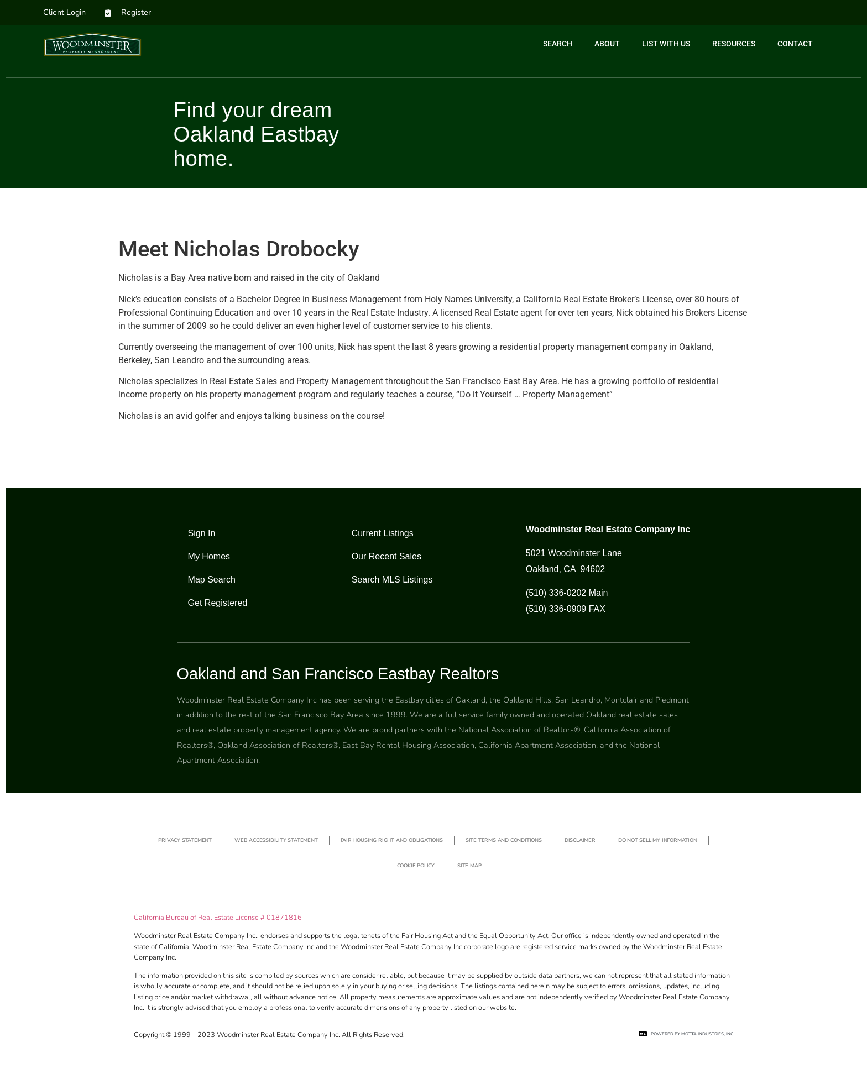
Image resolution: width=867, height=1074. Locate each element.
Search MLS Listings (392, 579)
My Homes (209, 556)
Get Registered (218, 602)
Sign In (202, 533)
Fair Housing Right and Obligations (392, 840)
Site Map (469, 865)
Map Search (212, 579)
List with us (666, 44)
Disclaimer (580, 840)
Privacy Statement (185, 840)
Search (557, 44)
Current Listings (383, 533)
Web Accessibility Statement (276, 840)
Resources (733, 44)
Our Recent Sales (386, 556)
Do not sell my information (657, 840)
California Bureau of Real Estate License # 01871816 (218, 918)
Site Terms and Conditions (504, 840)
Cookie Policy (416, 865)
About (607, 44)
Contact (795, 44)
